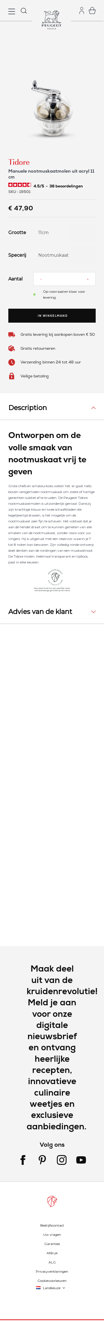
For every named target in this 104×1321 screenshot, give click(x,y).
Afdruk (52, 1253)
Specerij (16, 255)
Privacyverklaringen (52, 1271)
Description (27, 408)
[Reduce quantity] (41, 279)
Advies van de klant (40, 612)
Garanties (52, 1244)
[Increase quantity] (87, 279)
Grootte (16, 232)
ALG (52, 1262)
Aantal (15, 279)
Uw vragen (52, 1234)
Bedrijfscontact (52, 1225)
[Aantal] (64, 278)
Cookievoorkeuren (52, 1281)
